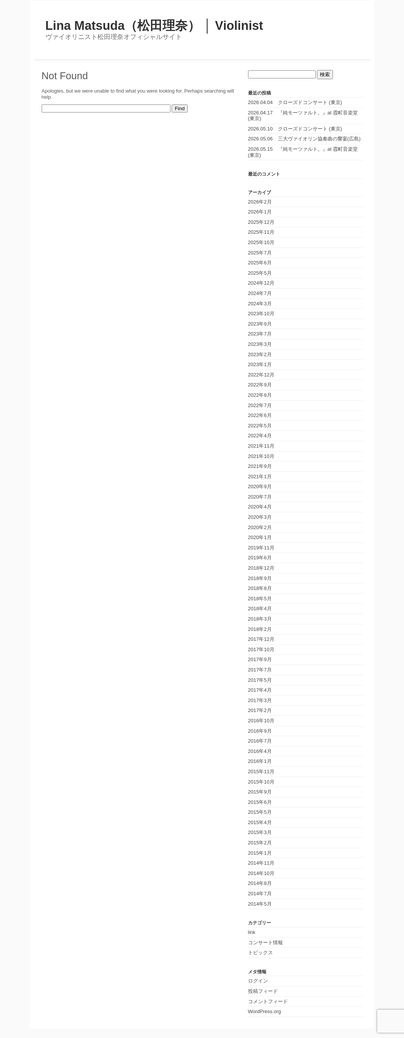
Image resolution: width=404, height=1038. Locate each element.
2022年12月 (261, 375)
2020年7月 (260, 497)
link (252, 932)
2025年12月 (261, 222)
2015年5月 (260, 812)
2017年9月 (260, 659)
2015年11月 (261, 771)
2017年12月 (261, 639)
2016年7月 (260, 741)
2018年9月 (260, 578)
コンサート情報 (265, 942)
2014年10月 (261, 873)
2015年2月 (260, 843)
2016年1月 (260, 761)
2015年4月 (260, 822)
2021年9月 (260, 466)
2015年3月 (260, 832)
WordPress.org (264, 1011)
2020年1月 (260, 537)
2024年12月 (261, 283)
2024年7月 (260, 293)
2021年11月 (261, 446)
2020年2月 (260, 527)
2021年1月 (260, 476)
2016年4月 (260, 751)
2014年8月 (260, 883)
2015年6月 (260, 802)
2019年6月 (260, 558)
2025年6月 (260, 263)
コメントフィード (268, 1001)
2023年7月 (260, 334)
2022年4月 (260, 435)
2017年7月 (260, 670)
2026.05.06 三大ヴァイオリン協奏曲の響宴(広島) (304, 139)
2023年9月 (260, 324)
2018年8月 (260, 588)
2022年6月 (260, 415)
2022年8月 (260, 395)
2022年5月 (260, 426)
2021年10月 (261, 456)
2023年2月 (260, 354)
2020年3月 (260, 517)
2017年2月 (260, 710)
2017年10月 (261, 649)
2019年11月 (261, 548)
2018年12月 (261, 568)
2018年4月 (260, 608)
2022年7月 (260, 405)
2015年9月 (260, 792)
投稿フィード (263, 991)
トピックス (260, 952)
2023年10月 (261, 313)
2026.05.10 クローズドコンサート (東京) (295, 129)
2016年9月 (260, 731)
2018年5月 (260, 598)
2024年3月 (260, 303)
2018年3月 (260, 619)
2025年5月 (260, 273)
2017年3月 (260, 700)
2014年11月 (261, 863)
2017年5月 (260, 680)
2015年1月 (260, 853)
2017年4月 (260, 690)
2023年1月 (260, 364)
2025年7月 (260, 253)
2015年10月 (261, 782)
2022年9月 (260, 385)
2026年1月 (260, 212)
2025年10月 (261, 242)
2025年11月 (261, 232)
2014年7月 (260, 893)
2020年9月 (260, 486)
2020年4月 (260, 507)
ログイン (258, 981)
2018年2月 (260, 629)
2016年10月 (261, 721)
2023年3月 (260, 344)
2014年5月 (260, 904)
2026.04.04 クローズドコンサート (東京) (295, 102)
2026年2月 (260, 202)
